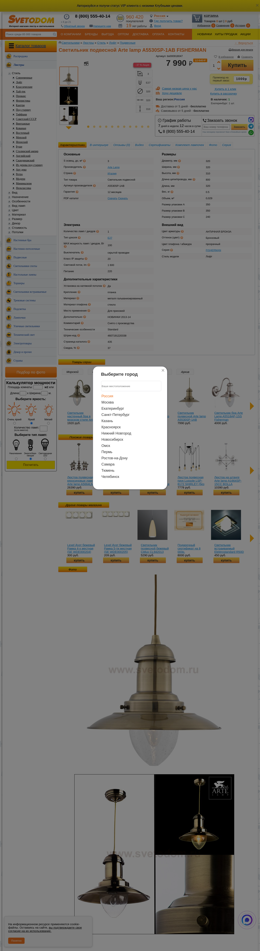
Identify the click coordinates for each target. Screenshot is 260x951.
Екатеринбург (113, 409)
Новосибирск (112, 440)
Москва (108, 402)
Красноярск (111, 427)
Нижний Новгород (116, 433)
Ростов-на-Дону (115, 458)
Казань (107, 421)
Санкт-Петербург (116, 415)
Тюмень (108, 471)
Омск (106, 446)
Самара (108, 464)
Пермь (107, 452)
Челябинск (110, 477)
